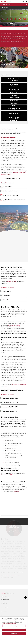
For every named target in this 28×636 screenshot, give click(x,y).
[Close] (26, 618)
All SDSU (26, 1)
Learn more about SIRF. (7, 475)
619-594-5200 (4, 596)
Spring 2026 (5, 295)
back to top (25, 597)
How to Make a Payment (8, 60)
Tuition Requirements (7, 64)
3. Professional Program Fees (9, 195)
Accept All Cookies (14, 633)
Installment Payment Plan (14, 325)
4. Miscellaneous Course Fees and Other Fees (13, 200)
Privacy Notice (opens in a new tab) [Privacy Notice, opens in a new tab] (9, 623)
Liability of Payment (8, 137)
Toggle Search (23, 1)
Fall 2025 (5, 300)
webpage (16, 491)
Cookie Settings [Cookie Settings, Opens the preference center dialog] (14, 626)
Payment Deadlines (11, 281)
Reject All (14, 629)
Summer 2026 (6, 291)
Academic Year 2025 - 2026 (9, 407)
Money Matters (5, 53)
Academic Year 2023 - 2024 (9, 398)
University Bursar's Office (6, 4)
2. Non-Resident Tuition (8, 191)
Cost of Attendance (7, 57)
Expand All (3, 183)
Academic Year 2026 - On (9, 411)
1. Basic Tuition (6, 187)
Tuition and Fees (4, 7)
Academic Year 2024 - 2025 (9, 402)
